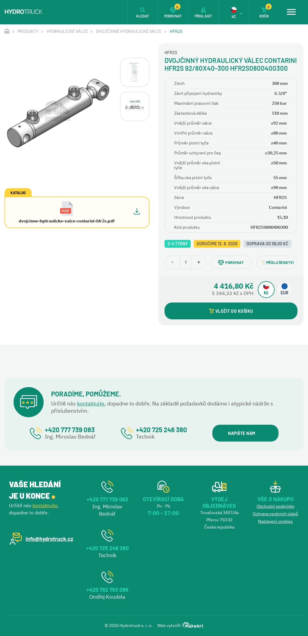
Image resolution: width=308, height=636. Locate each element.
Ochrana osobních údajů (275, 514)
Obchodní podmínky (275, 506)
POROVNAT (231, 262)
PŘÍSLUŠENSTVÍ (277, 262)
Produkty (27, 31)
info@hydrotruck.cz (49, 538)
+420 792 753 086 (107, 589)
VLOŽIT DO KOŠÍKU (231, 311)
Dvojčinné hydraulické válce (129, 31)
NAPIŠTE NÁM (245, 433)
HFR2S (176, 31)
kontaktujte (90, 403)
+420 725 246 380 (161, 429)
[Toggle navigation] (291, 12)
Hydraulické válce (67, 31)
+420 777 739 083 (70, 429)
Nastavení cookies (275, 521)
